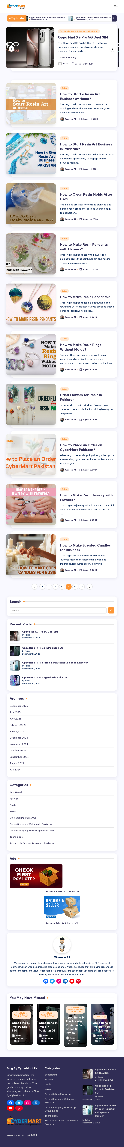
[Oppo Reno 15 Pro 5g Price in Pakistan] (15, 680)
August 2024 (17, 763)
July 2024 (15, 769)
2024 (34, 1135)
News (13, 811)
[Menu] (115, 6)
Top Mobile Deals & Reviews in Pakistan (79, 31)
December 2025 (19, 705)
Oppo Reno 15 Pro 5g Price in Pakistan (45, 677)
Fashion (14, 798)
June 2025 (15, 718)
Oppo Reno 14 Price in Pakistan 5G (71, 17)
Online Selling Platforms (23, 817)
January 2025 (17, 731)
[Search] (111, 610)
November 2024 (19, 744)
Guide (65, 88)
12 (75, 586)
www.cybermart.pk (18, 1135)
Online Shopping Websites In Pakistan (31, 824)
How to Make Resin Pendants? (85, 297)
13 (82, 586)
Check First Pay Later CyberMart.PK (62, 891)
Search (15, 602)
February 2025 (18, 724)
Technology (16, 836)
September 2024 (19, 756)
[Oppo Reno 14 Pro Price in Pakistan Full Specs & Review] (15, 665)
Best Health (16, 792)
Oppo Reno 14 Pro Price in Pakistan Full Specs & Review (55, 662)
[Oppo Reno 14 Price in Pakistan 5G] (15, 651)
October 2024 (18, 750)
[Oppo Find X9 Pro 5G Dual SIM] (15, 636)
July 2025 (15, 712)
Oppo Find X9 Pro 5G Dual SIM (27, 17)
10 (62, 586)
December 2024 (19, 737)
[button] (68, 57)
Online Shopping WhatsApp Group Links (32, 830)
